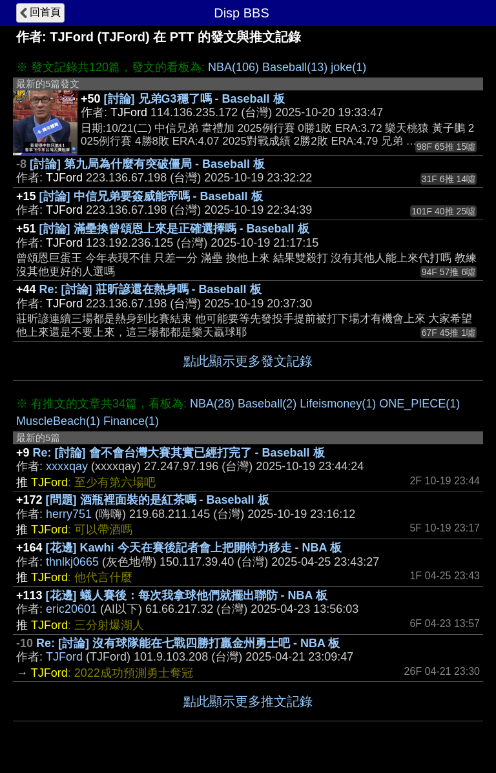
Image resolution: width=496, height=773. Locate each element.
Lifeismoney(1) (338, 403)
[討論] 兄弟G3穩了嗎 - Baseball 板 (194, 98)
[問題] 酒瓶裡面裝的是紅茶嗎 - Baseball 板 (157, 499)
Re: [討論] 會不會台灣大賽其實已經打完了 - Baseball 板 (179, 452)
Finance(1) (131, 421)
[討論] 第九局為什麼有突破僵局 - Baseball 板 (147, 164)
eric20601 (71, 609)
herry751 (69, 514)
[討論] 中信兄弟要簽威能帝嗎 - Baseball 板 (151, 196)
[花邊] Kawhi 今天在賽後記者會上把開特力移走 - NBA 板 (194, 547)
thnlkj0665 (72, 561)
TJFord (64, 656)
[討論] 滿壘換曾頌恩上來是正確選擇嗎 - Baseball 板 (174, 228)
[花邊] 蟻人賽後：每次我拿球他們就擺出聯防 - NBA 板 (186, 595)
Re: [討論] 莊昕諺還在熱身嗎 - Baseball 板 (150, 289)
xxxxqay (67, 466)
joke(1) (348, 67)
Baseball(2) (267, 403)
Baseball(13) (294, 67)
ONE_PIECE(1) (419, 403)
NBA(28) (212, 403)
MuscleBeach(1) (58, 421)
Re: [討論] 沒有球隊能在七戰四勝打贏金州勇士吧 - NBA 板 (188, 643)
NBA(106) (233, 67)
